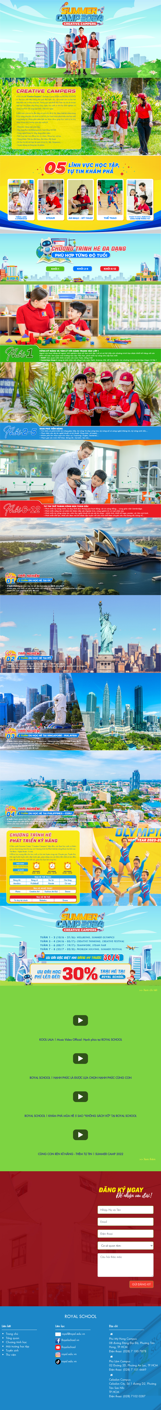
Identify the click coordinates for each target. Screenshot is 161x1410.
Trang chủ (12, 1334)
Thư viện (11, 1354)
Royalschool (65, 1347)
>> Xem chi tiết (148, 990)
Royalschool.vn (67, 1340)
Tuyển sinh (12, 1350)
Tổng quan (12, 1338)
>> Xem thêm (147, 1159)
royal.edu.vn (66, 1354)
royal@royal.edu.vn (70, 1334)
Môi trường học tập (17, 1346)
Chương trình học (16, 1342)
